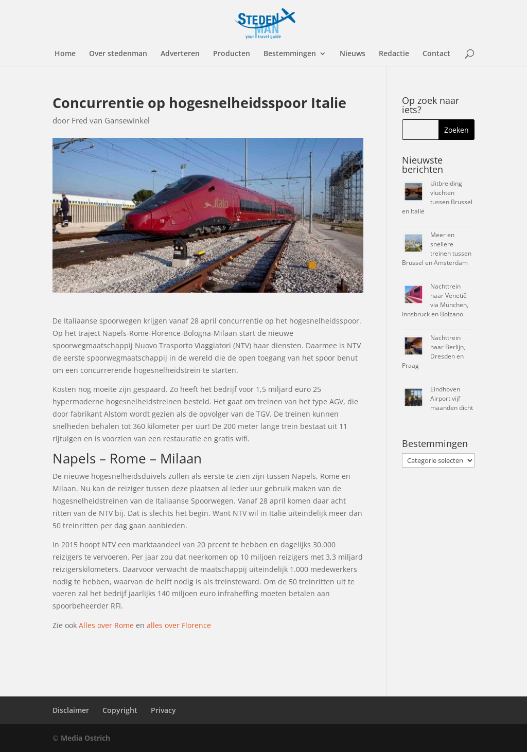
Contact (436, 54)
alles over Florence (179, 625)
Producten (231, 54)
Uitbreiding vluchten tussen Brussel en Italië (437, 197)
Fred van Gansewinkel (111, 120)
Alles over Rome (106, 625)
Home (65, 54)
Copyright (119, 710)
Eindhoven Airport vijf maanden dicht (451, 398)
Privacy (163, 710)
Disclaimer (70, 710)
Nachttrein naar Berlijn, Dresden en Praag (433, 351)
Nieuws (352, 54)
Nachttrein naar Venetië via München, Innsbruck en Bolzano (435, 300)
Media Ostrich (85, 738)
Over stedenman (118, 54)
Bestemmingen (290, 54)
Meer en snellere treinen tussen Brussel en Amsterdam (436, 248)
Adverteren (180, 54)
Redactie (394, 54)
